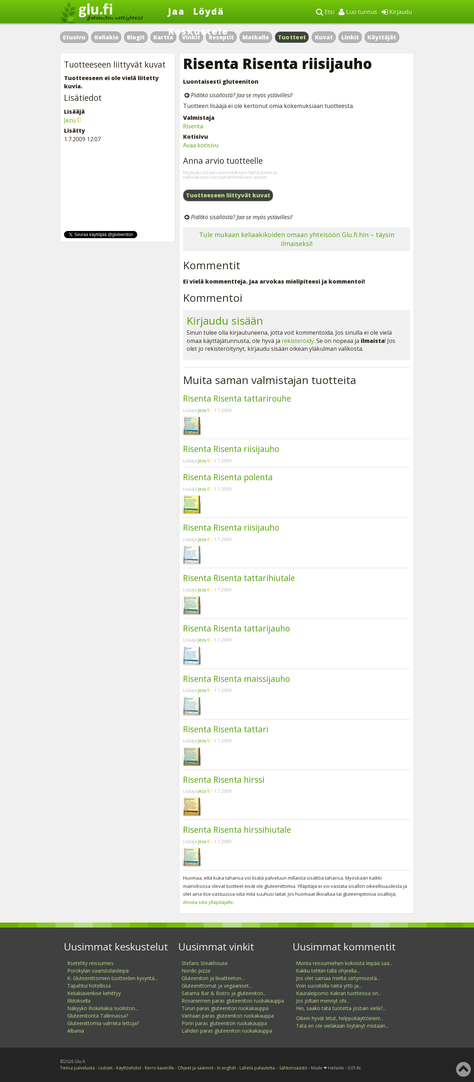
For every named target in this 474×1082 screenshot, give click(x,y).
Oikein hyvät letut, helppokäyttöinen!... (339, 1018)
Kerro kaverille (159, 1068)
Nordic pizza (196, 970)
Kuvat (324, 37)
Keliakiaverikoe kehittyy (94, 993)
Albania (75, 1030)
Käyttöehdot (128, 1068)
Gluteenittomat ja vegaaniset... (217, 985)
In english (226, 1068)
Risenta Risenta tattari (225, 729)
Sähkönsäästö (293, 1068)
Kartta (163, 37)
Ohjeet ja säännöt (195, 1068)
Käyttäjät (381, 37)
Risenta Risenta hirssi (224, 779)
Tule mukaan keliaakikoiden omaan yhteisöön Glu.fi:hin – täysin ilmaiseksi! (296, 239)
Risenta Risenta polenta (228, 477)
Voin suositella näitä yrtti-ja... (329, 985)
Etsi (325, 12)
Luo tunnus (358, 12)
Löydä (208, 11)
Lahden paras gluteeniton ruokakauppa (227, 1030)
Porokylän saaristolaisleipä (98, 970)
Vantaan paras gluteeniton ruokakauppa (228, 1015)
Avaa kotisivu (200, 145)
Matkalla (255, 37)
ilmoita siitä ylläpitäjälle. (208, 902)
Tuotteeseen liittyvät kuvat (228, 195)
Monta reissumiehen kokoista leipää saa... (344, 963)
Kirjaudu (396, 12)
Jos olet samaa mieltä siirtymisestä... (338, 978)
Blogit (136, 37)
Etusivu (74, 37)
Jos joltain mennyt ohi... (323, 1000)
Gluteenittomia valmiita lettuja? (103, 1023)
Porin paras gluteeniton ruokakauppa (224, 1023)
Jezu (202, 410)
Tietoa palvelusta (77, 1068)
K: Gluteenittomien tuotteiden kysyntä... (112, 978)
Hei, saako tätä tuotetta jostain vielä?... (341, 1008)
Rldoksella (78, 1000)
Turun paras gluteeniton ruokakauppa (225, 1008)
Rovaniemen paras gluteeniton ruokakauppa (233, 1000)
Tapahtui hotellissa (89, 985)
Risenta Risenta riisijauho (231, 448)
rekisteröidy (298, 341)
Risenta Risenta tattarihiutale (239, 578)
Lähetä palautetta (257, 1068)
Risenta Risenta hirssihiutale (237, 829)
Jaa (176, 11)
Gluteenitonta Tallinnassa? (97, 1015)
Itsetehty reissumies (90, 963)
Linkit (350, 37)
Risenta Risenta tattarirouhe (237, 398)
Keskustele (198, 31)
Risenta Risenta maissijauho (236, 678)
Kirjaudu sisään (225, 320)
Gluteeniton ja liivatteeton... (213, 978)
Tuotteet (292, 37)
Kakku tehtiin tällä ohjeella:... (328, 970)
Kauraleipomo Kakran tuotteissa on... (338, 993)
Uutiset (105, 1068)
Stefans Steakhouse (205, 963)
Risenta (193, 126)
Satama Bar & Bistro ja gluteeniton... (224, 993)
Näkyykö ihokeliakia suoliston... (102, 1008)
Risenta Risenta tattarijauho (236, 628)
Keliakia (106, 37)
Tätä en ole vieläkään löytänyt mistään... (342, 1025)
